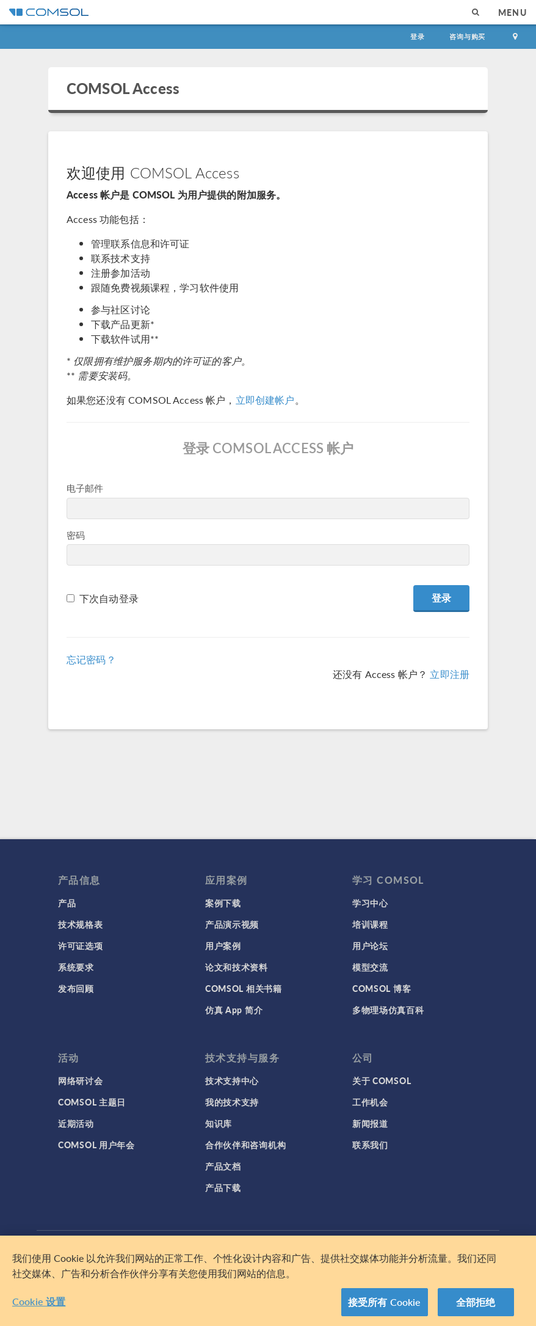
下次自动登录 (109, 598)
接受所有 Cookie (384, 1302)
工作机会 (370, 1102)
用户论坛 (370, 945)
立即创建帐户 (265, 400)
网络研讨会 (80, 1080)
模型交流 (370, 967)
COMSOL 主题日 (92, 1102)
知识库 (218, 1123)
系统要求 (76, 967)
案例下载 (223, 903)
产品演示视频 (232, 924)
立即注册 (449, 674)
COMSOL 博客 (381, 988)
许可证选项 (80, 945)
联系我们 (370, 1144)
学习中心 (370, 903)
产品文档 (223, 1166)
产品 (67, 903)
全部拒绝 (476, 1302)
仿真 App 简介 (234, 1010)
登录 (417, 36)
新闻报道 (370, 1123)
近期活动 (76, 1123)
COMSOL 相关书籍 (243, 988)
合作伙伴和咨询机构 (245, 1144)
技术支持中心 (232, 1080)
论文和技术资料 (236, 967)
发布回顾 (76, 988)
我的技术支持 (232, 1102)
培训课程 (370, 924)
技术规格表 (80, 924)
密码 (76, 534)
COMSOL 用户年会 (96, 1144)
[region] (268, 1281)
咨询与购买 (467, 36)
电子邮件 (85, 487)
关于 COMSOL (381, 1080)
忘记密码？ (91, 659)
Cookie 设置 (38, 1301)
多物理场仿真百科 (388, 1010)
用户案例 (223, 945)
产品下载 (223, 1187)
